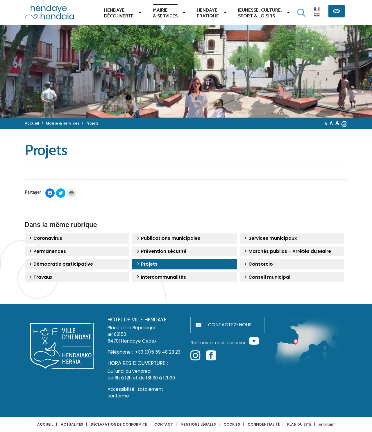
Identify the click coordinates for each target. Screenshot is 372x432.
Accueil (45, 424)
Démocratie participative (60, 264)
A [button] (326, 123)
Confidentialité (264, 424)
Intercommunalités (160, 277)
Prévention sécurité (161, 251)
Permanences (47, 251)
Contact (163, 424)
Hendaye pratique (208, 13)
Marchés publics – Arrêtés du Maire (287, 251)
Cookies (231, 424)
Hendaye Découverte (119, 13)
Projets (146, 264)
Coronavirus (45, 238)
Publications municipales (167, 238)
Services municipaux (270, 238)
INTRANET (327, 424)
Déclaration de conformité (119, 424)
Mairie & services (165, 13)
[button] (344, 123)
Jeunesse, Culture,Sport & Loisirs (260, 13)
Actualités (72, 424)
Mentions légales (198, 424)
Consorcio (258, 264)
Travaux (40, 277)
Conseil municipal (266, 277)
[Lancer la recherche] (301, 13)
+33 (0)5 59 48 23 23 (157, 352)
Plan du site (299, 424)
